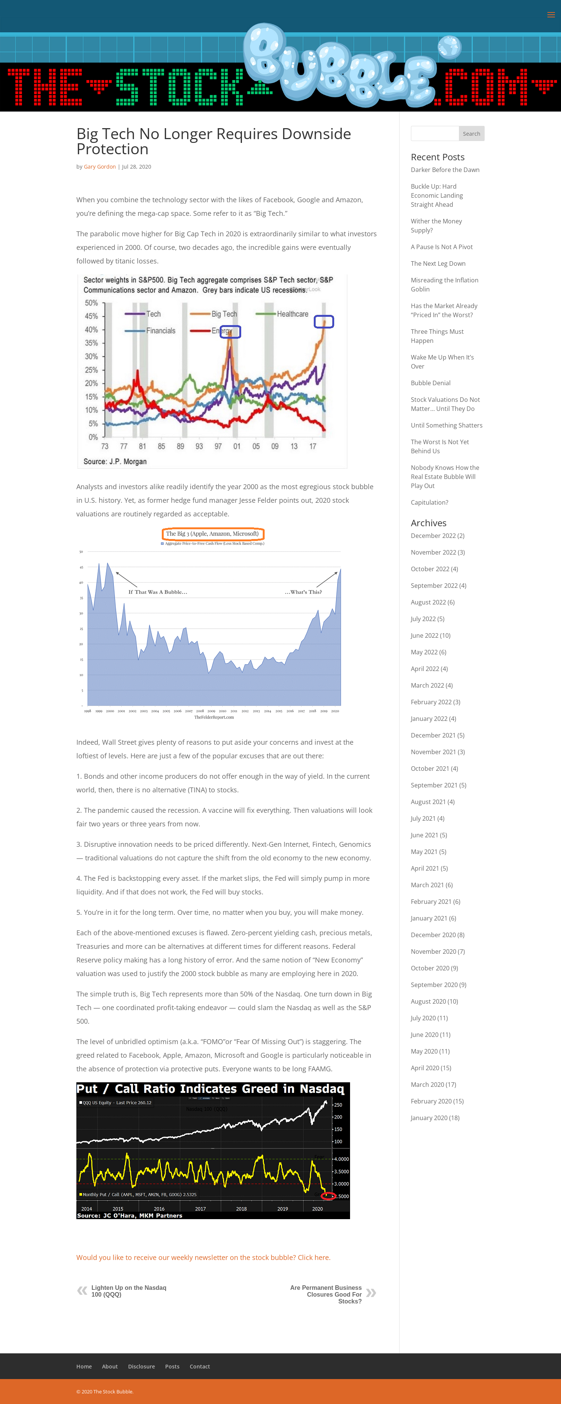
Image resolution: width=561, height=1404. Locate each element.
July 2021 (423, 818)
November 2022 (433, 552)
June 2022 (425, 635)
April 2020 (425, 1068)
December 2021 (433, 735)
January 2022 (429, 718)
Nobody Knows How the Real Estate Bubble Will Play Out (445, 476)
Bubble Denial (431, 383)
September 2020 (434, 985)
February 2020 (431, 1101)
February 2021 (431, 901)
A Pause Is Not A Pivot (442, 247)
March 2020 (427, 1084)
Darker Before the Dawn (445, 170)
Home (84, 1366)
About (110, 1366)
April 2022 (425, 669)
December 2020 (433, 935)
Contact (200, 1366)
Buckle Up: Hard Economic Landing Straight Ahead (437, 195)
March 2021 (427, 885)
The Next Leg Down (438, 263)
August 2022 (428, 602)
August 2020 (428, 1001)
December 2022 (433, 536)
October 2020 (430, 968)
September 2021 (434, 785)
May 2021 (424, 852)
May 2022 (424, 652)
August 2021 (428, 802)
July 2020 (423, 1018)
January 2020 (429, 1118)
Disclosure (141, 1366)
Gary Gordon (100, 166)
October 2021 (430, 768)
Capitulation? (429, 502)
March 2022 (427, 685)
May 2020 (424, 1051)
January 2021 (429, 918)
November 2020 (433, 951)
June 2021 (425, 835)
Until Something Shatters (447, 425)
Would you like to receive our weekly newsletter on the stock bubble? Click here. (203, 1257)
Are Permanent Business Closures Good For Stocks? (326, 1295)
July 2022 (423, 619)
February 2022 (431, 702)
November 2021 (433, 752)
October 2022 (430, 569)
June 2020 (425, 1035)
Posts (172, 1366)
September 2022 (434, 585)
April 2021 (425, 868)
